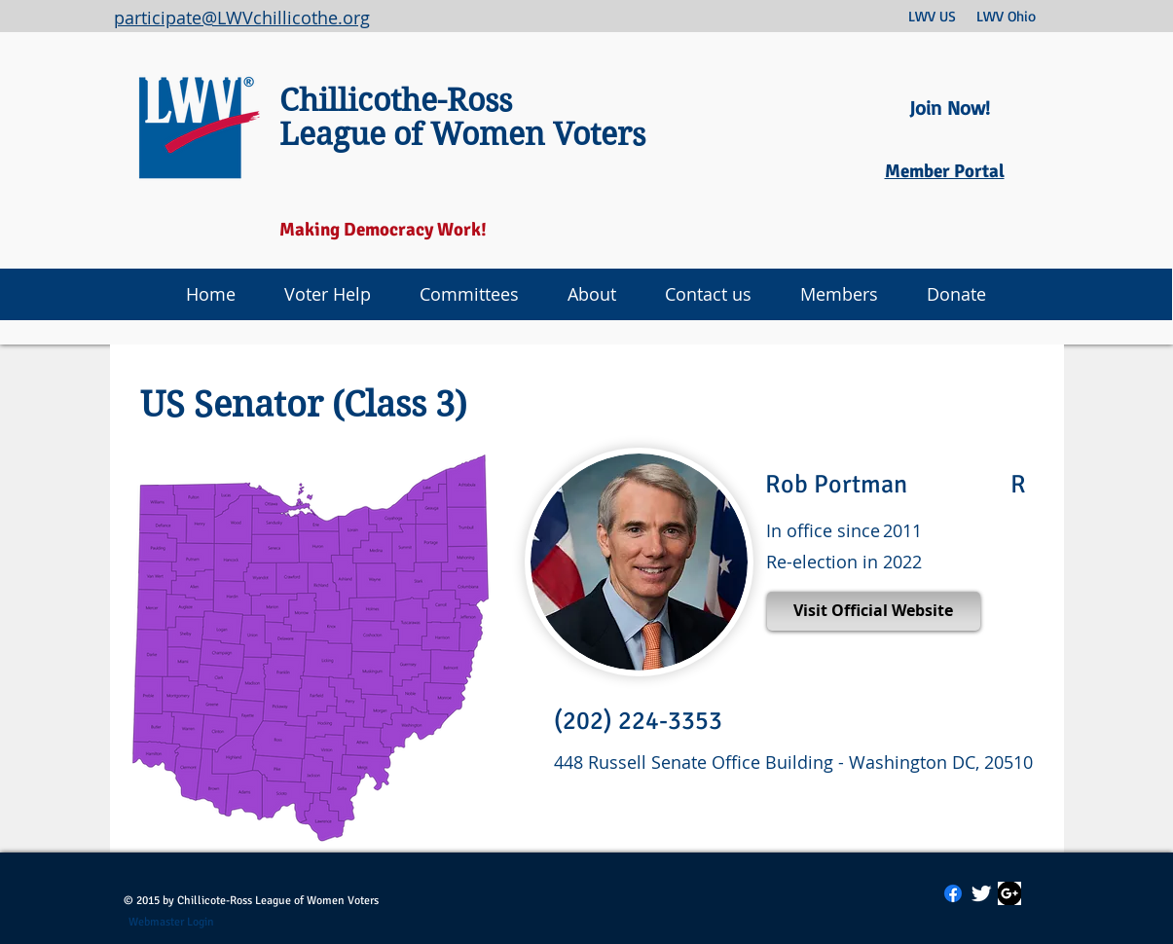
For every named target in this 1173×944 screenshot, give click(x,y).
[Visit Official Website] (873, 611)
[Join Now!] (950, 108)
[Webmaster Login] (172, 922)
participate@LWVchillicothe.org (242, 17)
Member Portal (945, 171)
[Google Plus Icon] (1009, 893)
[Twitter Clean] (981, 893)
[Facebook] (953, 893)
